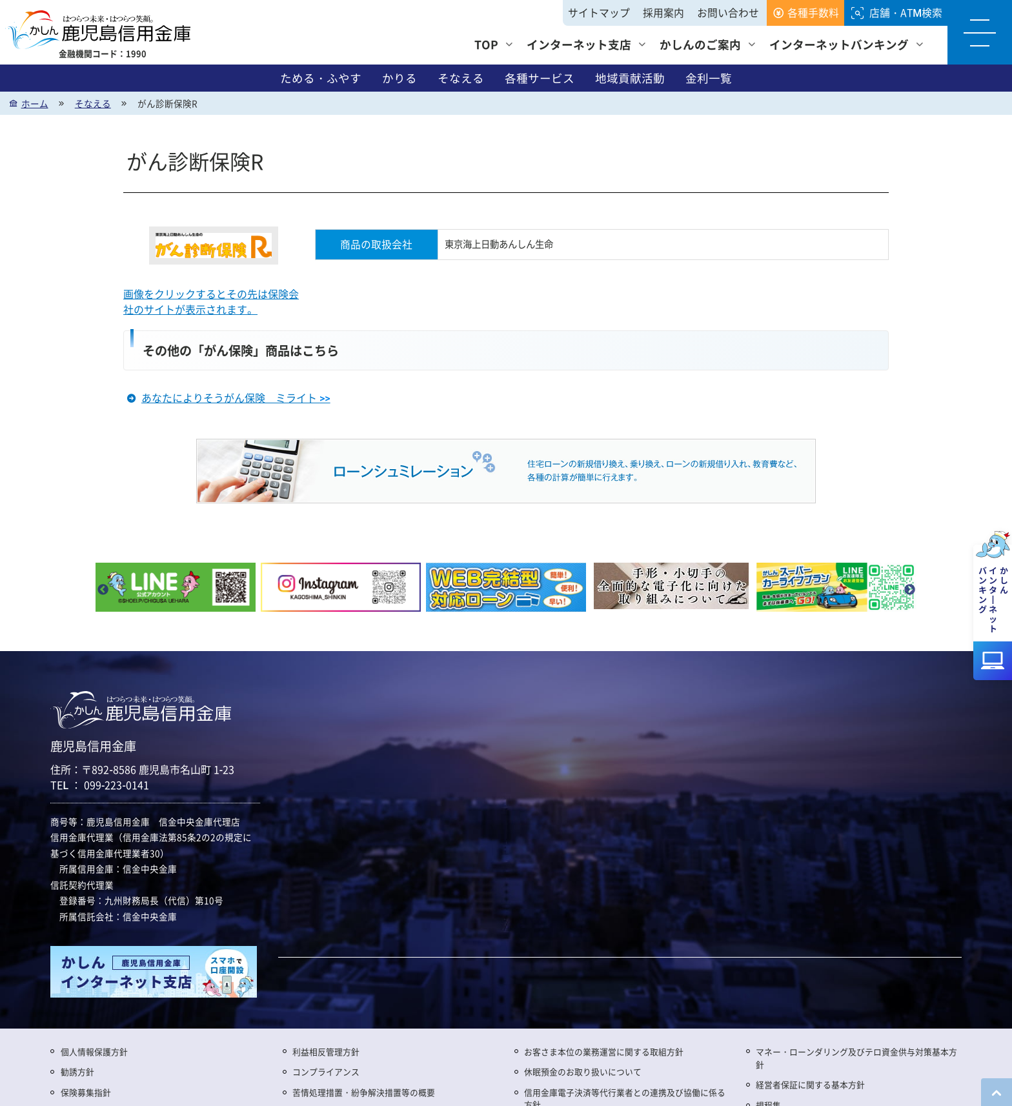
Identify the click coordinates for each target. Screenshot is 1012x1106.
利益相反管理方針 (325, 1051)
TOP (486, 44)
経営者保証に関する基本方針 (810, 1084)
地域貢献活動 (630, 78)
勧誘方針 (77, 1071)
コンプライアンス (325, 1071)
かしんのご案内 (700, 44)
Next (909, 590)
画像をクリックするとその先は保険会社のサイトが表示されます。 (211, 302)
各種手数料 (813, 12)
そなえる (461, 78)
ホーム (34, 103)
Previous (102, 590)
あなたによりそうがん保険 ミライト (235, 397)
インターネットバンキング (839, 44)
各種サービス (539, 78)
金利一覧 (708, 78)
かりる (399, 78)
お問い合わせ (728, 12)
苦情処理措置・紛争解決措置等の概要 (363, 1092)
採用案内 (663, 12)
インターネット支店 (579, 44)
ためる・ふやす (320, 78)
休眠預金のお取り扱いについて (583, 1071)
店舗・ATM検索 (905, 12)
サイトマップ (599, 12)
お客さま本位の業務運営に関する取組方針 (603, 1051)
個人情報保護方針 (94, 1051)
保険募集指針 (86, 1092)
